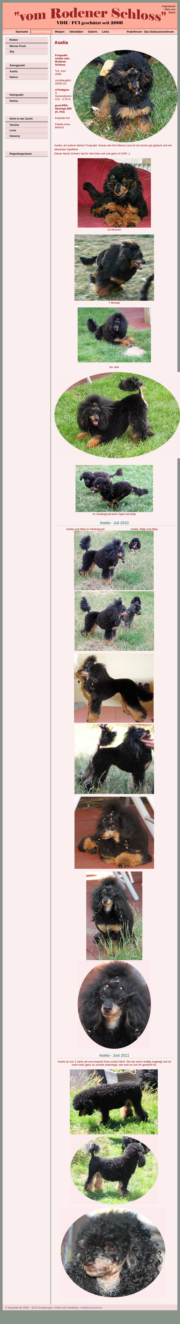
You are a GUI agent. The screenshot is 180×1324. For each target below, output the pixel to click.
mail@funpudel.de (91, 1307)
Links (105, 31)
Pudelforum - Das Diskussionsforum (150, 31)
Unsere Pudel (41, 31)
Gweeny (14, 136)
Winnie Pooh (17, 46)
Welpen (59, 31)
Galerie (92, 31)
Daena (13, 77)
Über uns (169, 9)
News (171, 12)
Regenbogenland (20, 153)
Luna (12, 130)
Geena (13, 100)
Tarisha (14, 124)
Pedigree (63, 89)
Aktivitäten (76, 31)
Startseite (21, 31)
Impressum (168, 6)
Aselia (13, 71)
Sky (11, 51)
